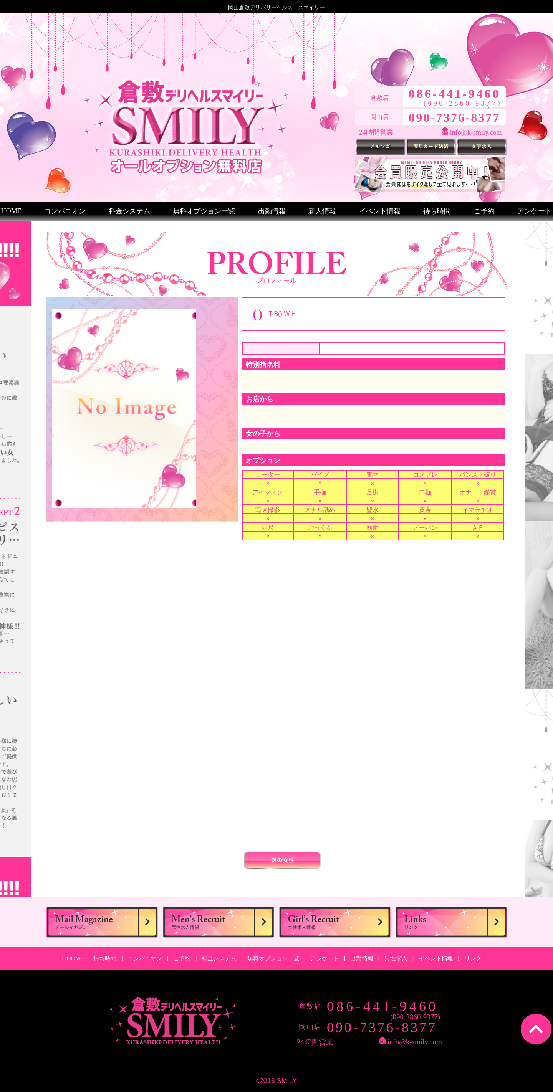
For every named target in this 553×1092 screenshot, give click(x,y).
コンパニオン (65, 211)
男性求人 (396, 958)
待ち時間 (437, 211)
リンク (473, 958)
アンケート (534, 211)
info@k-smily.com (476, 132)
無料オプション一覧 (204, 211)
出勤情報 (272, 211)
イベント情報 (380, 211)
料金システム (129, 211)
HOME (11, 211)
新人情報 (322, 211)
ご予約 (484, 211)
